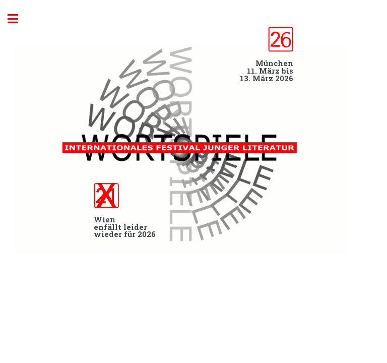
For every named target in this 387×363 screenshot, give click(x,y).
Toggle (18, 19)
